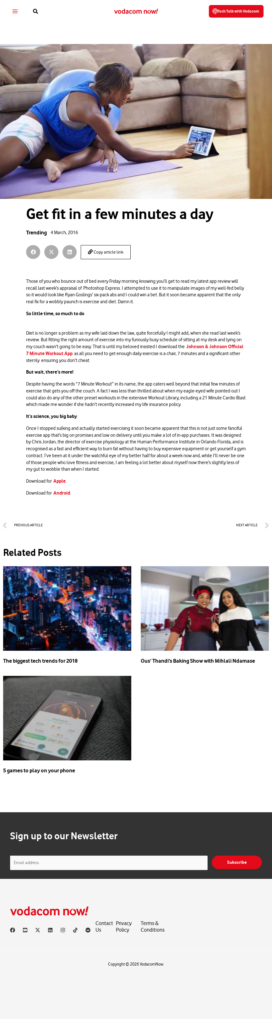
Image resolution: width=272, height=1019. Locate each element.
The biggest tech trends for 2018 (40, 661)
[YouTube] (25, 930)
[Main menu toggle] (17, 11)
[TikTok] (75, 930)
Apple (59, 481)
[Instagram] (62, 930)
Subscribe (237, 862)
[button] (38, 11)
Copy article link (105, 252)
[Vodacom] (87, 930)
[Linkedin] (50, 930)
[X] (37, 930)
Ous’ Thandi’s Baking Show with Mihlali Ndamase (198, 661)
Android (61, 493)
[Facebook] (12, 930)
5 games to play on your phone (39, 770)
